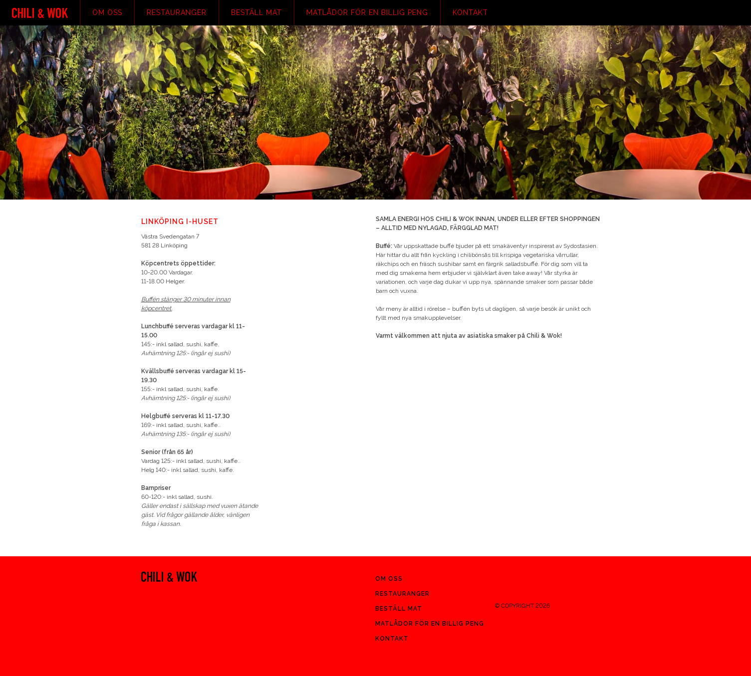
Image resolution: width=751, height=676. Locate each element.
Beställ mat (256, 12)
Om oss (107, 12)
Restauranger (177, 12)
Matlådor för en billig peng (367, 12)
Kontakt (470, 12)
